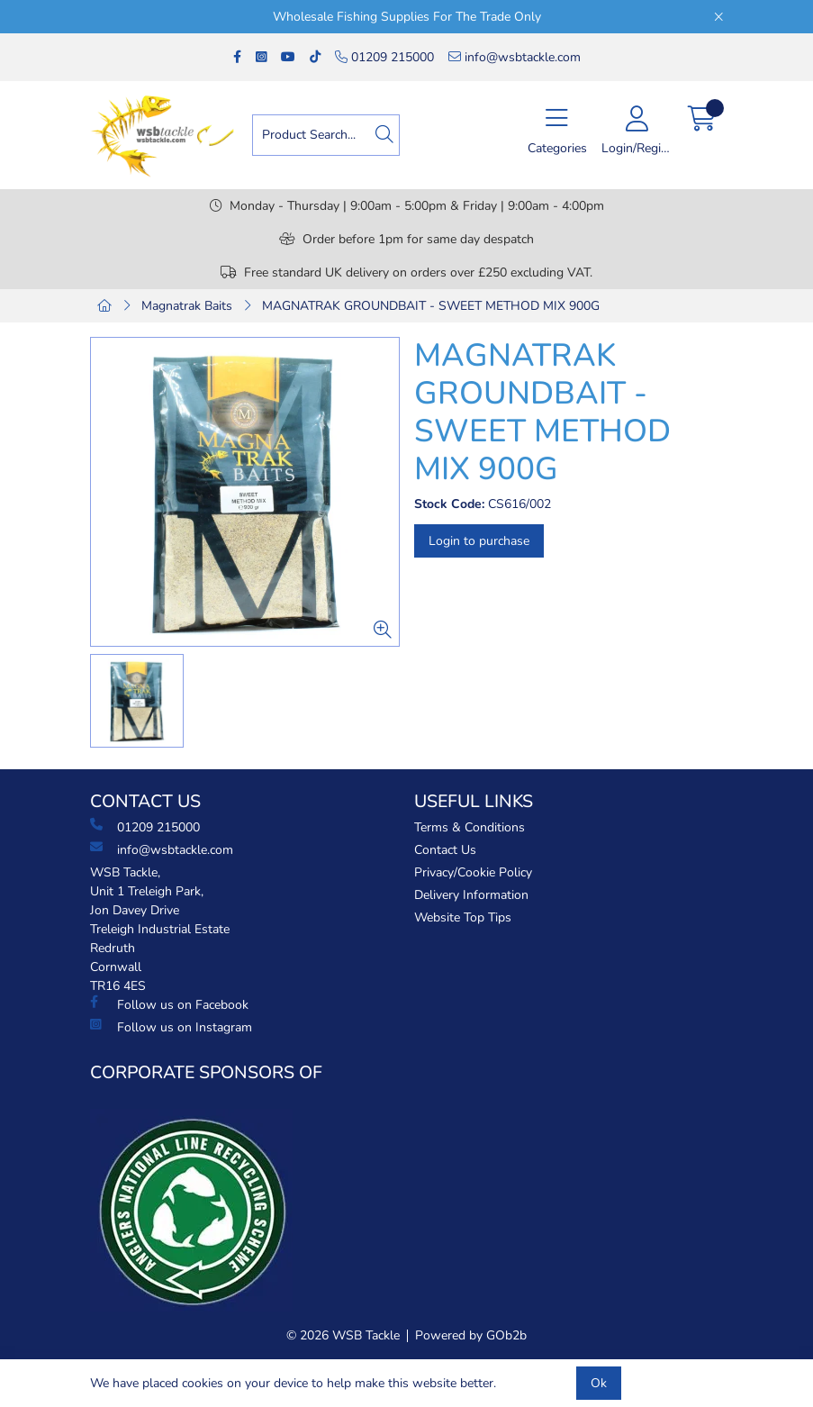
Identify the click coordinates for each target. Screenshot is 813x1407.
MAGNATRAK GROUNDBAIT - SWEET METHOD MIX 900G (431, 305)
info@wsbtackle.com (514, 57)
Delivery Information (471, 894)
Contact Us (445, 849)
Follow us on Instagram (171, 1027)
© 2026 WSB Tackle (343, 1335)
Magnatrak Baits (186, 305)
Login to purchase (479, 540)
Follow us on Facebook (169, 1004)
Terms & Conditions (469, 827)
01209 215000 (384, 57)
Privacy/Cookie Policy (473, 872)
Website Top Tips (462, 917)
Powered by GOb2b (471, 1335)
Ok (599, 1383)
